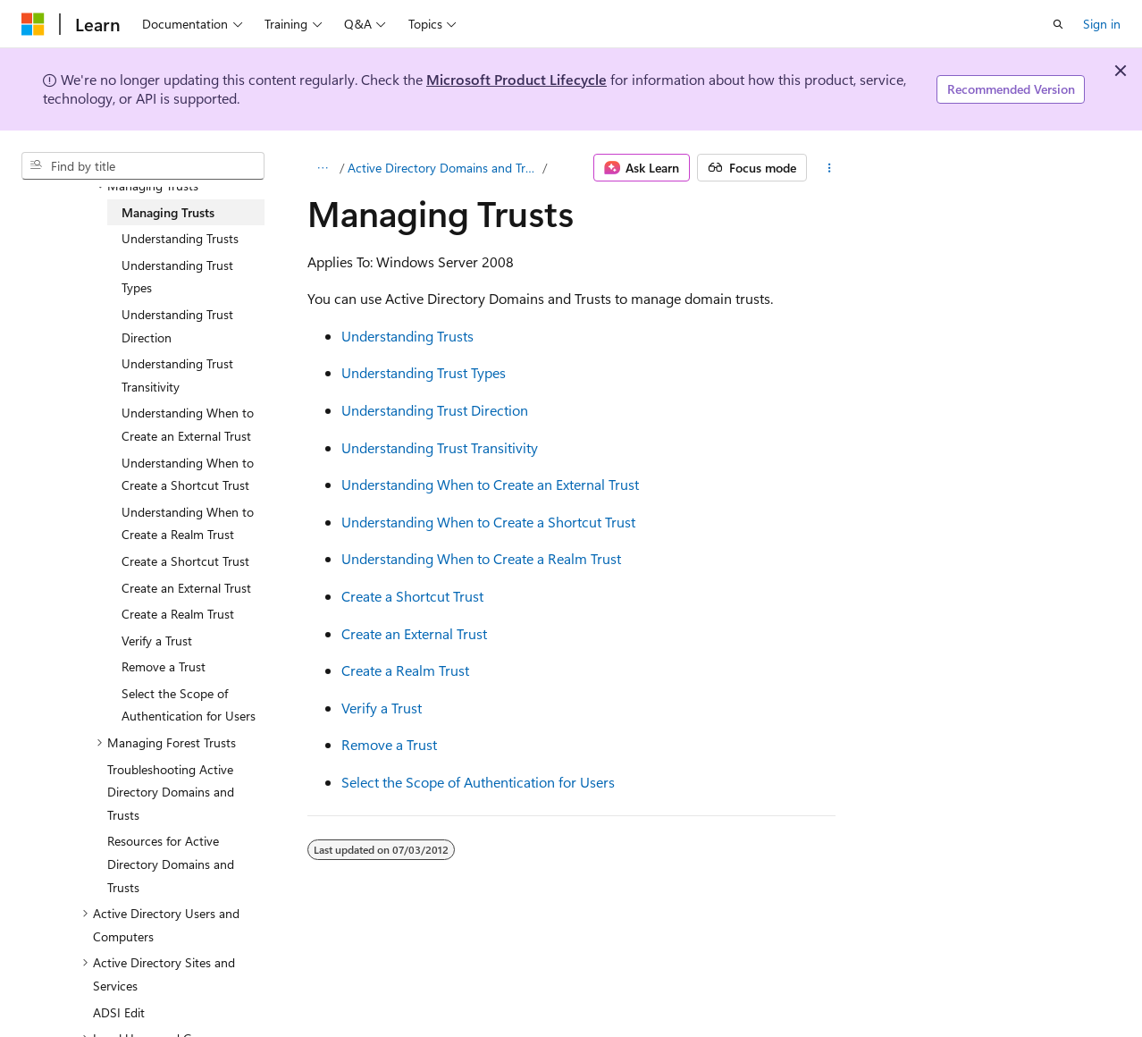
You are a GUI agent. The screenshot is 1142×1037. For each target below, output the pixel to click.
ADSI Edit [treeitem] (119, 1012)
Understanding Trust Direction (434, 409)
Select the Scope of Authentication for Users (478, 781)
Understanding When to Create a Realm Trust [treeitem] (188, 523)
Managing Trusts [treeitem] (168, 212)
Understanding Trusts (407, 335)
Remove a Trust (389, 744)
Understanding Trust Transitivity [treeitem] (177, 375)
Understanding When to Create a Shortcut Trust (488, 521)
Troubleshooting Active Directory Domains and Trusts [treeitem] (170, 792)
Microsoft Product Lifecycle (516, 79)
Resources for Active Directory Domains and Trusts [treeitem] (170, 863)
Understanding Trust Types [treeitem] (177, 277)
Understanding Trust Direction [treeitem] (177, 326)
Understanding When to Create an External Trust (490, 484)
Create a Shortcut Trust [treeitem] (185, 560)
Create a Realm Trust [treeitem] (178, 613)
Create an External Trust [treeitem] (186, 587)
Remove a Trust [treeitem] (164, 666)
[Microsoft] (33, 24)
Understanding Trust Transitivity (439, 447)
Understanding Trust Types (423, 372)
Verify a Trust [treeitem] (157, 640)
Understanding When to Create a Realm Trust (481, 558)
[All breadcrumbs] (323, 168)
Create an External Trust (414, 633)
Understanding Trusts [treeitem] (180, 238)
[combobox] (143, 166)
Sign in (1102, 23)
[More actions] (829, 168)
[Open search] (1058, 24)
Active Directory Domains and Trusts (443, 167)
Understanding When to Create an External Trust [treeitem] (188, 424)
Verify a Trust (381, 707)
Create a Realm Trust (405, 670)
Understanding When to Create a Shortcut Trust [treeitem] (188, 474)
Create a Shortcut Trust (412, 595)
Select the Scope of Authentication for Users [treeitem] (189, 705)
